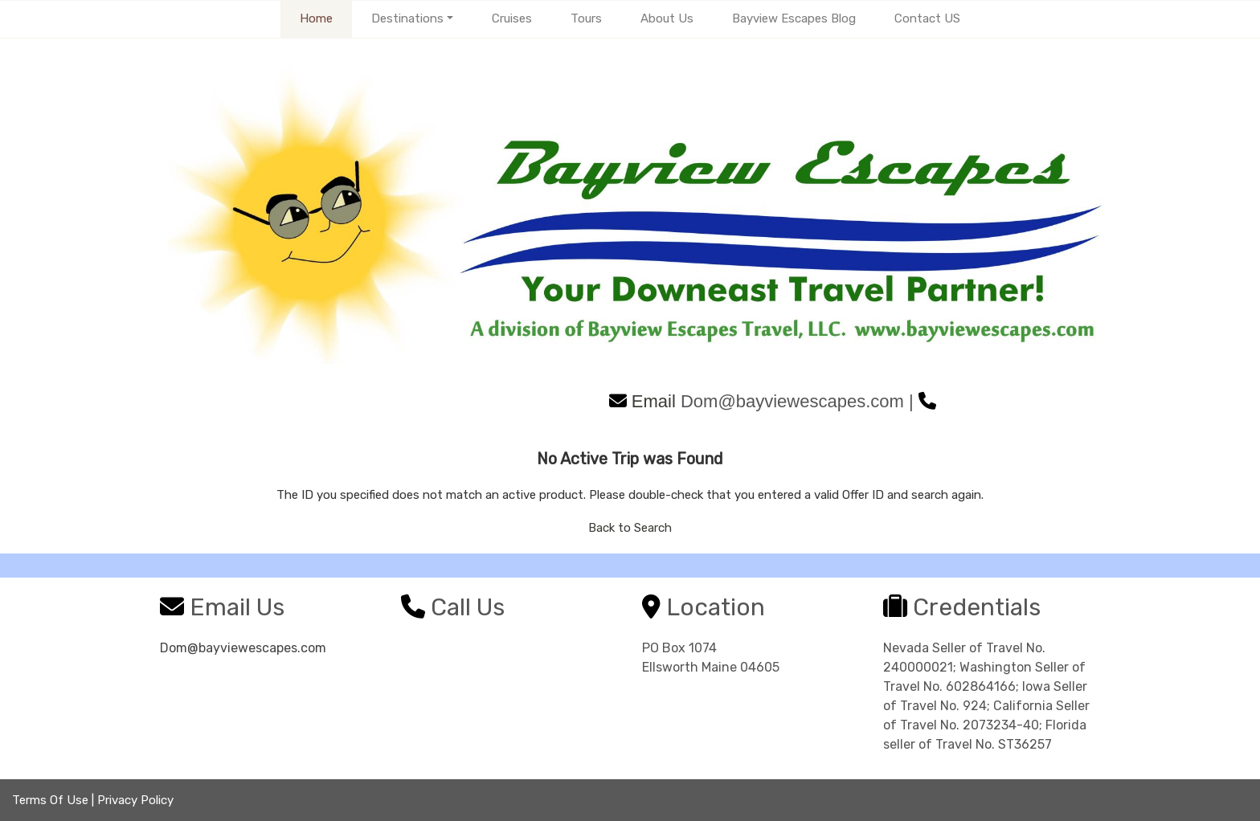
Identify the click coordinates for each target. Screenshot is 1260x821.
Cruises (512, 18)
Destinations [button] (407, 18)
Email (642, 401)
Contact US (927, 18)
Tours (586, 18)
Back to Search (630, 528)
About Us (666, 18)
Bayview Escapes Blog (794, 18)
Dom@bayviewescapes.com (243, 648)
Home (316, 18)
